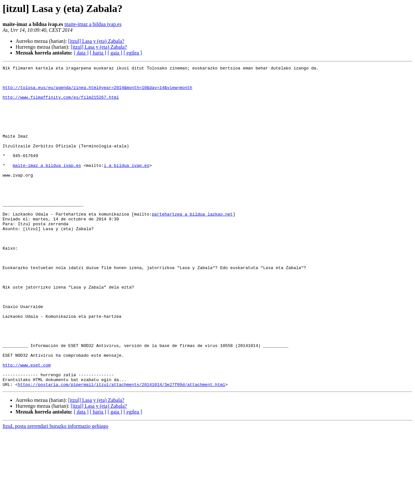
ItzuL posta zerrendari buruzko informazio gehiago (55, 490)
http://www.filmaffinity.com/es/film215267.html (61, 104)
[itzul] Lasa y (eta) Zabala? (96, 41)
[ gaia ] (115, 53)
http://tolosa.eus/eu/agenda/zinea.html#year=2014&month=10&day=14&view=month (97, 92)
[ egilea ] (133, 53)
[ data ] (81, 53)
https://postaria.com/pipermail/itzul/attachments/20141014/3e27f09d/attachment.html (121, 449)
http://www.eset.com (27, 425)
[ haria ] (98, 53)
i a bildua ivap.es (126, 186)
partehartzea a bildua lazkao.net (192, 244)
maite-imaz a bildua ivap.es (93, 24)
